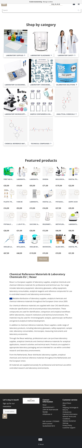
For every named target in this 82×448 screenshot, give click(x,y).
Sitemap (65, 423)
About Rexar (67, 403)
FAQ (64, 405)
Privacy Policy (67, 425)
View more (43, 259)
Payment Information (70, 414)
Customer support (69, 428)
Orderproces (67, 412)
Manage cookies (48, 2)
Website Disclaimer (69, 421)
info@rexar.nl (47, 414)
